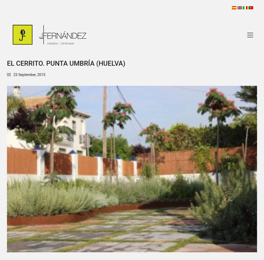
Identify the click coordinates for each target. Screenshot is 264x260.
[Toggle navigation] (250, 35)
